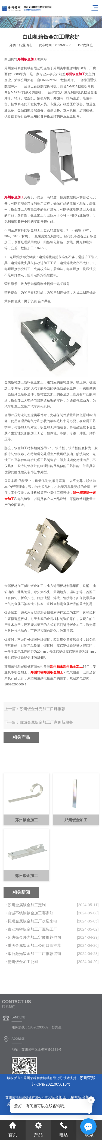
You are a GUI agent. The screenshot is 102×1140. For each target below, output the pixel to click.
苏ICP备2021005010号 (51, 1084)
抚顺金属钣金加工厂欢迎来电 (32, 953)
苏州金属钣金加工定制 (27, 936)
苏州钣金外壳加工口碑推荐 (42, 717)
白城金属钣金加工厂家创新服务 (46, 731)
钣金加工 (59, 1097)
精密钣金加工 (81, 1097)
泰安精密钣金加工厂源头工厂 (32, 961)
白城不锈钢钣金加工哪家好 (30, 944)
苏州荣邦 (87, 1078)
